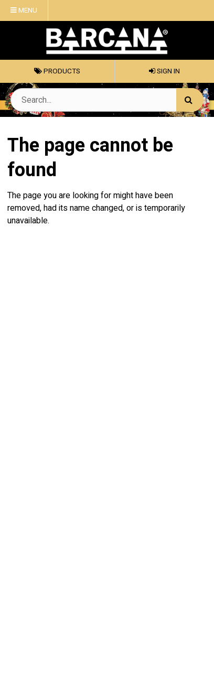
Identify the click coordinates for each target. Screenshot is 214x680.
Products (57, 71)
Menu (23, 10)
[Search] (190, 100)
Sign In (164, 71)
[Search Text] (107, 100)
